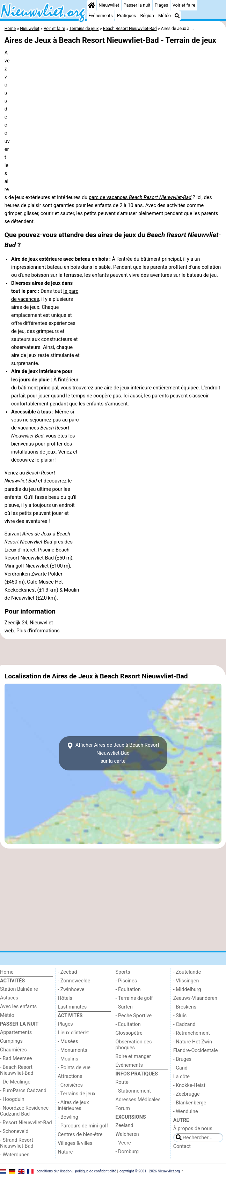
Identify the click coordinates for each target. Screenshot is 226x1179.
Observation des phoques (134, 1045)
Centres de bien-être (80, 1135)
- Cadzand (184, 1024)
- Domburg (127, 1152)
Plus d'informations (38, 631)
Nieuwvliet (109, 5)
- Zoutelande (187, 972)
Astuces (9, 998)
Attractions (70, 1076)
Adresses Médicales (138, 1100)
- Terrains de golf (134, 998)
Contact (182, 1146)
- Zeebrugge (186, 1094)
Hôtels (65, 998)
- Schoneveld (14, 1131)
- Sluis (180, 1016)
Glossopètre (129, 1033)
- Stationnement (133, 1091)
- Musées (68, 1041)
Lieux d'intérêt (73, 1033)
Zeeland (124, 1125)
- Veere (123, 1143)
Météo (164, 15)
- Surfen (124, 1007)
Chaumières (13, 1050)
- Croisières (70, 1085)
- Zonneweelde (74, 981)
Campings (11, 1041)
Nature (65, 1152)
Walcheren (127, 1134)
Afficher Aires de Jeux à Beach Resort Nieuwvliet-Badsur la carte (113, 753)
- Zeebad (67, 972)
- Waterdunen (15, 1155)
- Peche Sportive (134, 1016)
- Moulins (68, 1059)
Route (122, 1082)
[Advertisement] (113, 651)
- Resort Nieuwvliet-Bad (26, 1123)
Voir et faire (184, 5)
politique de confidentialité (95, 1171)
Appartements (16, 1032)
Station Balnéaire (19, 989)
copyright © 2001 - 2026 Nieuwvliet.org (149, 1171)
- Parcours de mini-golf (83, 1126)
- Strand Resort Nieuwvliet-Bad (16, 1143)
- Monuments (72, 1050)
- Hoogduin (12, 1099)
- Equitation (128, 1024)
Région (147, 15)
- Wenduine (185, 1112)
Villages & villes (75, 1143)
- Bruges (182, 1059)
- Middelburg (187, 989)
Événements (100, 15)
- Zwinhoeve (71, 989)
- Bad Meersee (16, 1059)
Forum (123, 1108)
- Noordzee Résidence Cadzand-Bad (24, 1111)
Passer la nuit (136, 5)
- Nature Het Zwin (192, 1042)
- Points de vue (74, 1068)
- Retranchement (191, 1033)
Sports (123, 972)
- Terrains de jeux (76, 1094)
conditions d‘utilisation (54, 1171)
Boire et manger (133, 1056)
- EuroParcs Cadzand (23, 1091)
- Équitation (128, 989)
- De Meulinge (15, 1082)
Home (7, 972)
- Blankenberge (189, 1103)
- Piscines (126, 981)
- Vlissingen (186, 981)
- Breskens (184, 1007)
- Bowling (68, 1117)
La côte (181, 1077)
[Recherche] (177, 15)
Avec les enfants (18, 1007)
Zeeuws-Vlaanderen (195, 998)
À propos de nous (192, 1129)
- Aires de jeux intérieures (73, 1105)
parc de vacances (140, 197)
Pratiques (126, 15)
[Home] (91, 5)
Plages (161, 5)
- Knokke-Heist (189, 1085)
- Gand (180, 1068)
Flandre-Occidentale (195, 1051)
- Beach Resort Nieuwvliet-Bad (16, 1070)
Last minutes (72, 1007)
